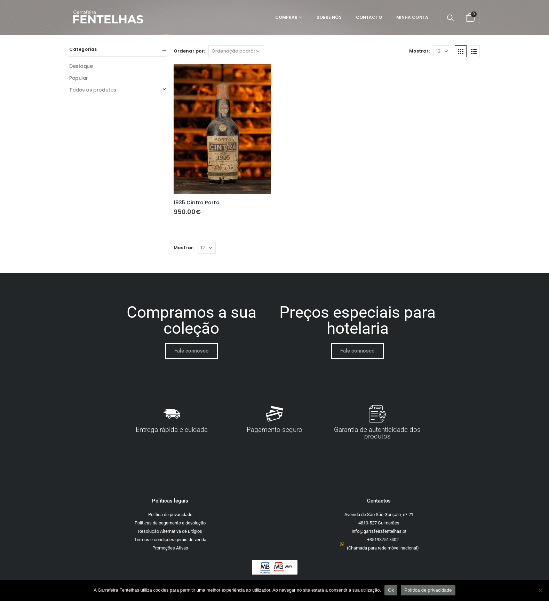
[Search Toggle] (450, 18)
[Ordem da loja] (236, 51)
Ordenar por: (189, 51)
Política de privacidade (428, 590)
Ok (391, 590)
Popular (78, 77)
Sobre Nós (329, 17)
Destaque (81, 66)
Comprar (286, 17)
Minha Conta (412, 17)
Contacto (369, 17)
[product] (222, 129)
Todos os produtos (92, 89)
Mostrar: (419, 51)
